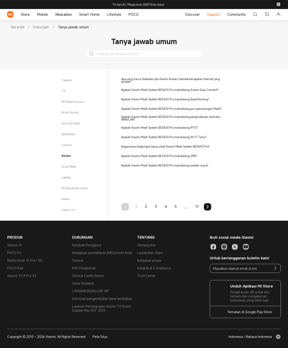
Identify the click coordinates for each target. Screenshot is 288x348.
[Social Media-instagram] (224, 246)
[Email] (275, 268)
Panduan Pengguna (86, 245)
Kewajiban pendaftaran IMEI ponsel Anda (102, 253)
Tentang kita (146, 245)
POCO (133, 14)
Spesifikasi (68, 134)
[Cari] (255, 14)
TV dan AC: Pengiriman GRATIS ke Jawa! (138, 4)
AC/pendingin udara (75, 188)
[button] (278, 4)
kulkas (65, 199)
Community (236, 14)
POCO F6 (14, 253)
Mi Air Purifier (70, 112)
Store (25, 14)
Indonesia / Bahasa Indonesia (250, 337)
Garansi (77, 260)
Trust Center (146, 276)
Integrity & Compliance (154, 268)
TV (63, 91)
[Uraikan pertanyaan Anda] (146, 54)
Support (213, 14)
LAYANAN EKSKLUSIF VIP (90, 291)
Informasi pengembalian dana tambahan (102, 298)
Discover (192, 14)
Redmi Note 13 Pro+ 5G (24, 260)
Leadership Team (150, 253)
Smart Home (89, 14)
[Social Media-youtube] (245, 246)
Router (66, 155)
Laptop (66, 177)
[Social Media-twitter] (235, 246)
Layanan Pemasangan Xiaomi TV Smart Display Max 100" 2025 (101, 308)
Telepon (67, 80)
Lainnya (66, 145)
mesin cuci (68, 209)
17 (197, 206)
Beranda (17, 27)
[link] (17, 27)
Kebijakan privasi (149, 260)
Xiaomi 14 (14, 245)
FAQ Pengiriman (84, 268)
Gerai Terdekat (83, 283)
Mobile (42, 14)
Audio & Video (71, 123)
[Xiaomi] (10, 14)
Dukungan (41, 27)
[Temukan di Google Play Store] (245, 312)
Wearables (63, 14)
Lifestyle (114, 14)
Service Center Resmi (88, 276)
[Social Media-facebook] (213, 246)
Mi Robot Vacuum (73, 101)
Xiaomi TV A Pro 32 (21, 276)
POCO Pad (15, 268)
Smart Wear (69, 166)
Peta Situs (100, 337)
